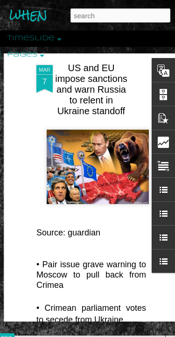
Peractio (39, 217)
